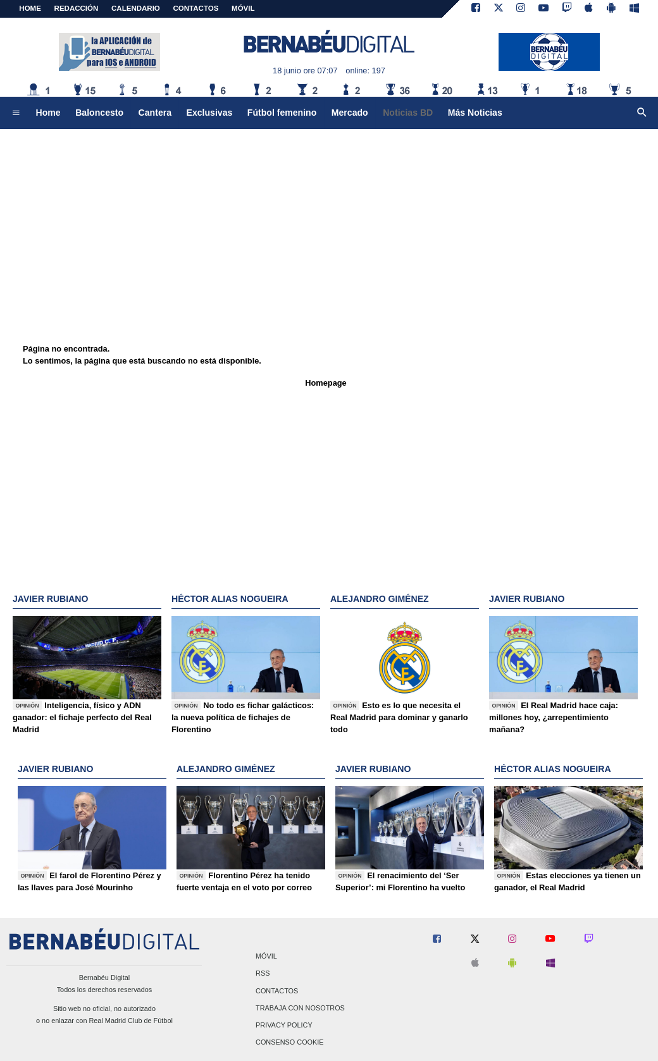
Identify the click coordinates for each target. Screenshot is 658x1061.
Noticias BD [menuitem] (408, 112)
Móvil (266, 956)
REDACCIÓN (76, 8)
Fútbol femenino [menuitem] (281, 112)
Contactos (277, 991)
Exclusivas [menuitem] (210, 112)
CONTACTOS (196, 8)
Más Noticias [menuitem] (475, 112)
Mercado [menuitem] (350, 112)
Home (30, 8)
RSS (263, 974)
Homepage (325, 383)
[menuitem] (15, 113)
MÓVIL (243, 8)
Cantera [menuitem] (155, 112)
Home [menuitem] (48, 112)
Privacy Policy (284, 1025)
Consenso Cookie (290, 1042)
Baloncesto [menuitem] (99, 112)
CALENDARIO (135, 8)
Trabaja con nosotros (300, 1008)
